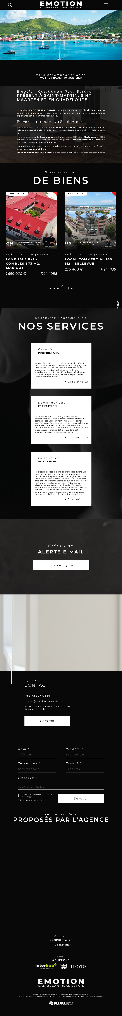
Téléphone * (29, 764)
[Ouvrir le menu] (106, 5)
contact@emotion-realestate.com (44, 701)
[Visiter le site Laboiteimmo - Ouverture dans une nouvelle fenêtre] (61, 1007)
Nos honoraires (26, 997)
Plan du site (40, 997)
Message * (27, 778)
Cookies (99, 997)
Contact (118, 305)
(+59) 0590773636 (37, 696)
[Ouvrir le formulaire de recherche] (10, 5)
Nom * (23, 749)
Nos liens (75, 997)
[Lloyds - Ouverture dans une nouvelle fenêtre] (78, 967)
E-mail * (73, 764)
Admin (67, 997)
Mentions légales (55, 997)
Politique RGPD (88, 997)
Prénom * (74, 749)
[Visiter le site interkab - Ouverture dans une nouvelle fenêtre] (46, 967)
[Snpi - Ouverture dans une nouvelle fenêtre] (63, 967)
